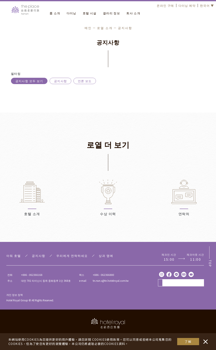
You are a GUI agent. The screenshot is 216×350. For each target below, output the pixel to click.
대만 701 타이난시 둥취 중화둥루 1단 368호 (46, 280)
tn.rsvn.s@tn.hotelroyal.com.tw (111, 280)
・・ (204, 339)
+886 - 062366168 (31, 274)
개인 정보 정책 (14, 294)
